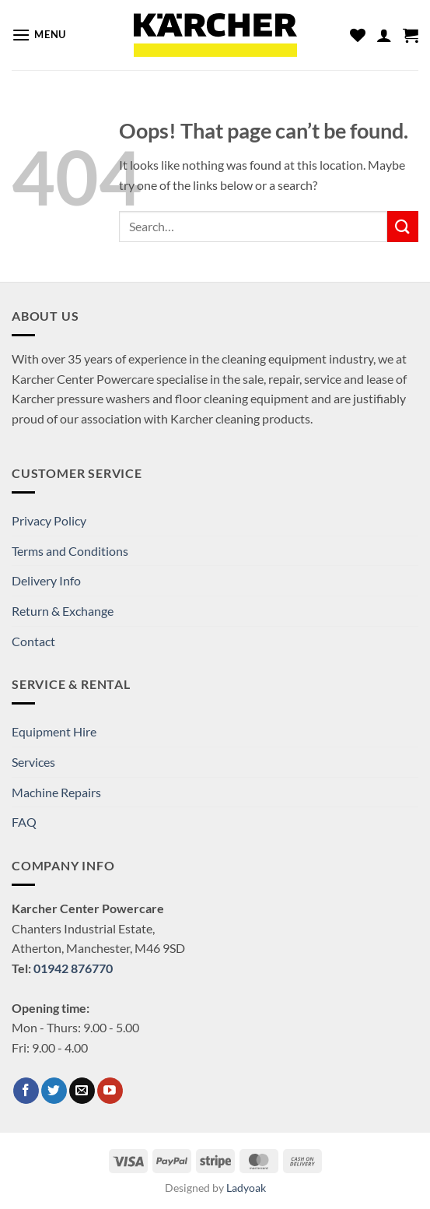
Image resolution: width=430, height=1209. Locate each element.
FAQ (24, 821)
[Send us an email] (82, 1090)
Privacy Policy (49, 520)
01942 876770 (73, 968)
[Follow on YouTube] (110, 1090)
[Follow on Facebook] (26, 1090)
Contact (33, 641)
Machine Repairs (56, 792)
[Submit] (402, 226)
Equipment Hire (54, 731)
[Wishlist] (357, 35)
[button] (39, 35)
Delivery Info (46, 580)
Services (33, 761)
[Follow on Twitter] (54, 1090)
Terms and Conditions (70, 550)
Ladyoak (246, 1187)
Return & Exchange (63, 610)
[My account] (384, 35)
